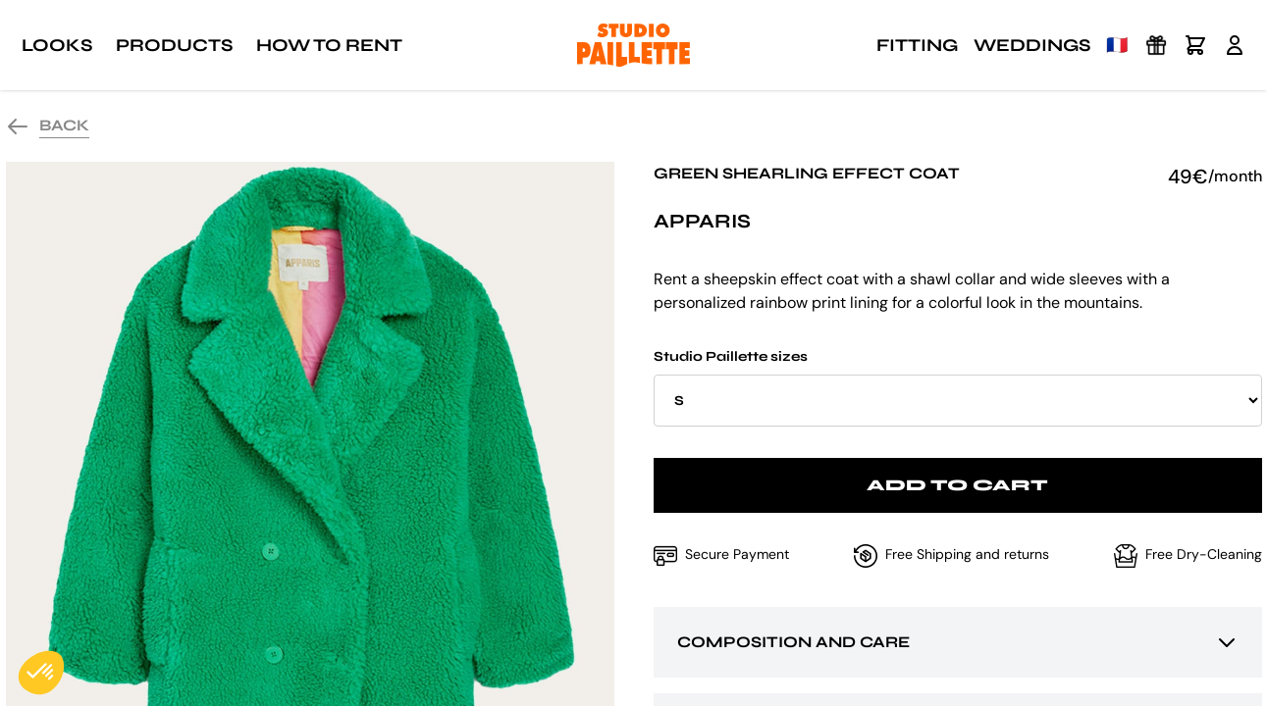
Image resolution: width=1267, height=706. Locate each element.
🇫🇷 (1117, 45)
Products (174, 45)
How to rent (329, 45)
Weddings (1032, 45)
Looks (57, 45)
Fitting (917, 45)
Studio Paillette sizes (958, 387)
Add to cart (957, 485)
